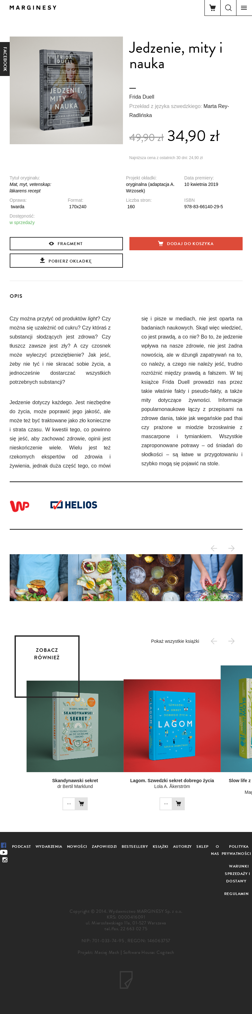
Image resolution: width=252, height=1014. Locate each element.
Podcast (21, 846)
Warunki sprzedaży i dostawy (237, 873)
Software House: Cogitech (148, 952)
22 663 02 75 (133, 928)
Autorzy (182, 846)
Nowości (77, 846)
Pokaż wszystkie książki (175, 641)
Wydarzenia (49, 846)
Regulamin (236, 894)
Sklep (202, 846)
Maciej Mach (106, 952)
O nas (215, 850)
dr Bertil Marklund (52, 786)
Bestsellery (135, 846)
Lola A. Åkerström (150, 786)
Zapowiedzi (104, 846)
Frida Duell (141, 97)
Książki (161, 846)
